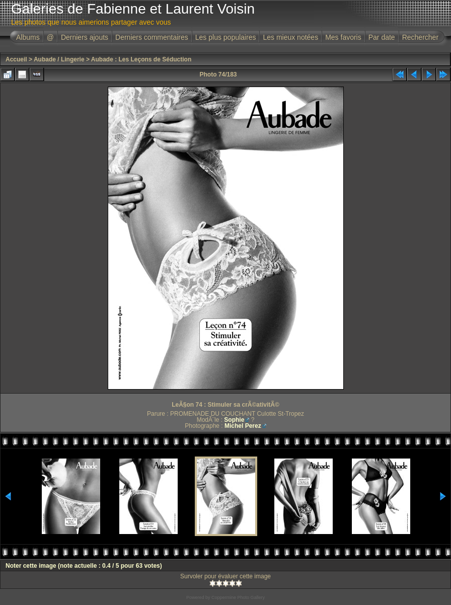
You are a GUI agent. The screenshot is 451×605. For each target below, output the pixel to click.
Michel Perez (242, 425)
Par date (381, 37)
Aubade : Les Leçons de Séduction (141, 59)
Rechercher (420, 37)
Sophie (234, 419)
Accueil (16, 59)
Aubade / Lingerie (59, 59)
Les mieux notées (290, 37)
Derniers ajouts (84, 37)
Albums (28, 37)
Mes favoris (343, 37)
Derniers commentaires (151, 37)
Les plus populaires (225, 37)
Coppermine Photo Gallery (238, 597)
